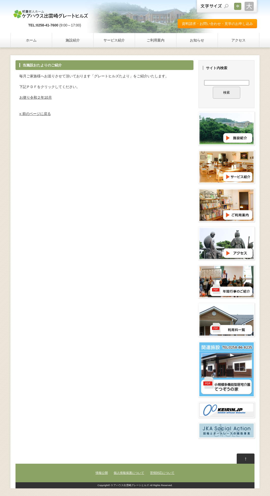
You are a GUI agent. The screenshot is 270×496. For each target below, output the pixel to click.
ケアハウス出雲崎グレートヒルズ (130, 485)
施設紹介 (73, 40)
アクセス (238, 40)
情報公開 (102, 473)
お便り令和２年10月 (35, 97)
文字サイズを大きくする (249, 6)
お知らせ (197, 40)
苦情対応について (162, 473)
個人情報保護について (129, 473)
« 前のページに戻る (35, 114)
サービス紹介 (114, 40)
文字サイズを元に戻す (238, 6)
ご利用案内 (155, 40)
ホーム (31, 40)
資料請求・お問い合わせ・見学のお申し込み (217, 24)
